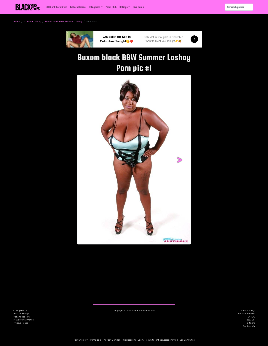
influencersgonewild (167, 340)
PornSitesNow (81, 340)
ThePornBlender (111, 340)
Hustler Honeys (21, 313)
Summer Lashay (32, 21)
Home (16, 21)
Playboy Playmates (23, 319)
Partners (250, 323)
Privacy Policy (247, 310)
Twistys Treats (20, 323)
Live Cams (138, 7)
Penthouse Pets (21, 316)
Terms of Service (246, 313)
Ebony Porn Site (146, 340)
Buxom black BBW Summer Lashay (63, 21)
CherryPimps (20, 310)
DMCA (251, 316)
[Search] (239, 7)
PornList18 (95, 340)
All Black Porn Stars (56, 7)
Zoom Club (111, 7)
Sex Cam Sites (187, 340)
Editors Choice (78, 7)
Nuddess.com (129, 340)
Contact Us (249, 326)
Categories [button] (94, 7)
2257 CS (251, 319)
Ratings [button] (123, 7)
